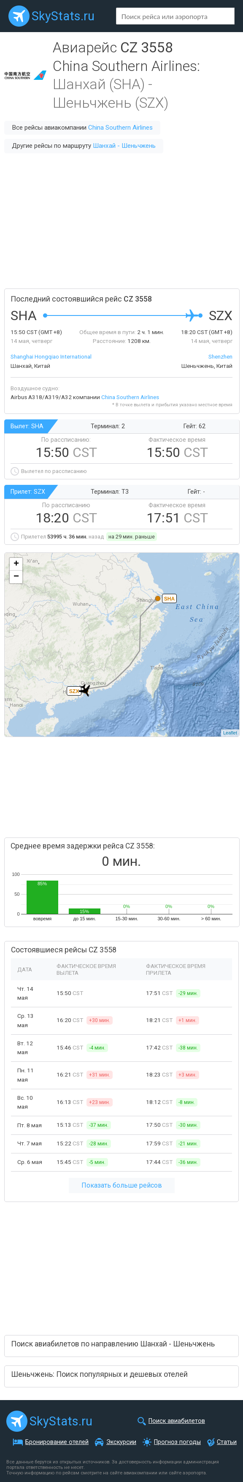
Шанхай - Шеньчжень (124, 146)
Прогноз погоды (177, 1442)
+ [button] (16, 564)
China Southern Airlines (120, 127)
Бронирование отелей (57, 1442)
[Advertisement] (121, 221)
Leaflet (230, 732)
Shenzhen (220, 356)
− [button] (16, 577)
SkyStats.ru (63, 16)
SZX (74, 691)
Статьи (227, 1442)
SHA (169, 599)
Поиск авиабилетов (176, 1421)
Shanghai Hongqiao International (51, 356)
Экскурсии (121, 1442)
